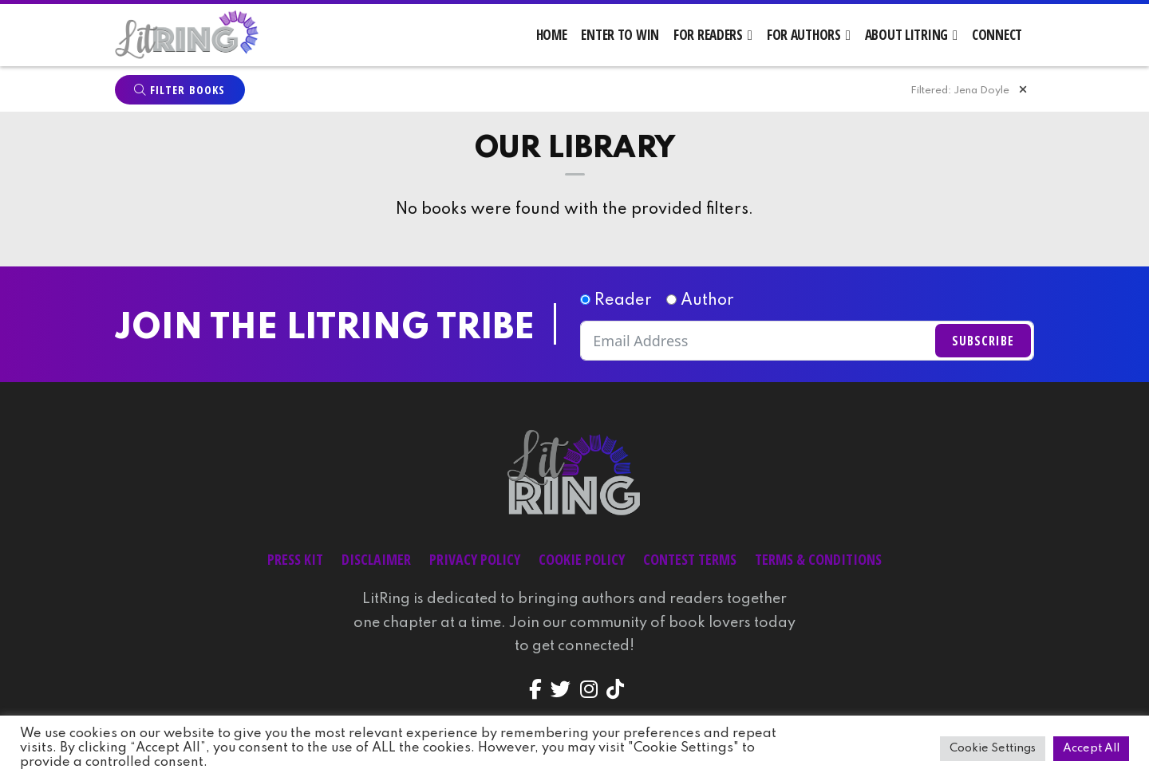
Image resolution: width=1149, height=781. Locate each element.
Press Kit (295, 560)
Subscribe (983, 342)
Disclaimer (376, 560)
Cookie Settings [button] (993, 748)
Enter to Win (620, 35)
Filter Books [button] (179, 91)
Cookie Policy (582, 560)
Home (551, 35)
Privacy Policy (474, 560)
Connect (997, 35)
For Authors (804, 35)
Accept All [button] (1091, 748)
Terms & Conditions (818, 560)
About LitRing (906, 35)
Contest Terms (689, 560)
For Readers (708, 35)
